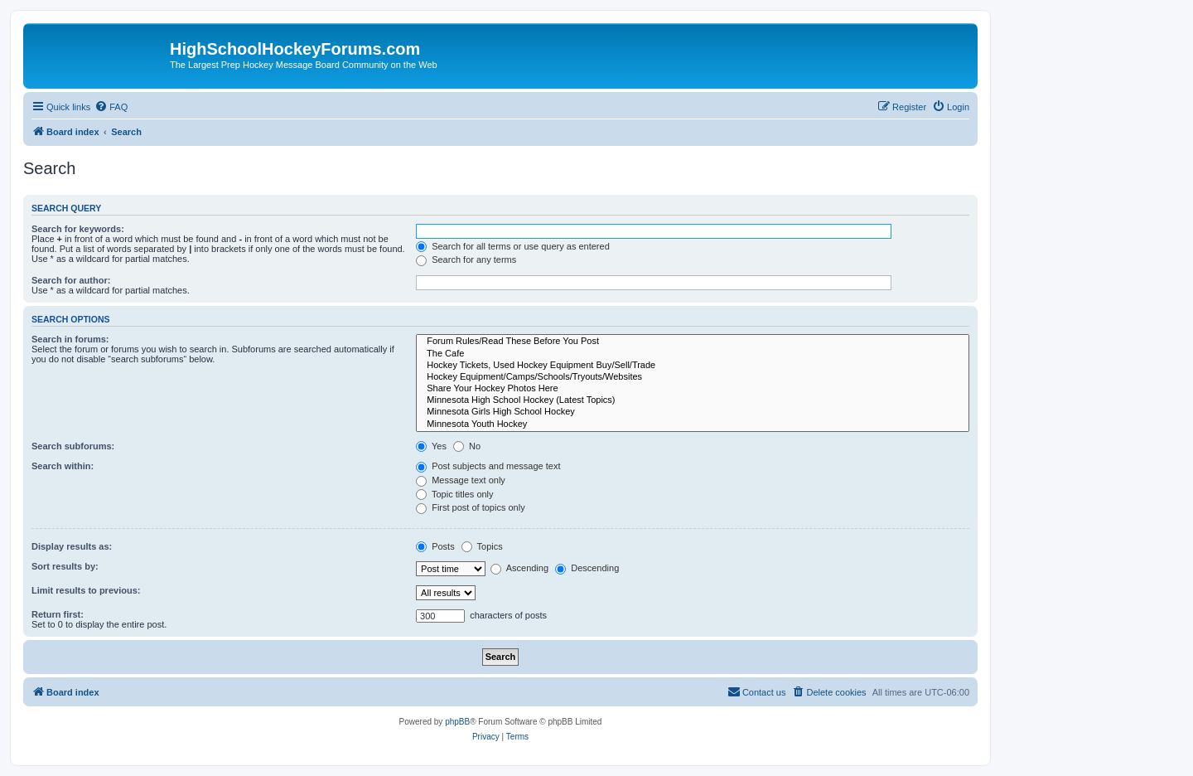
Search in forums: (70, 339)
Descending (587, 568)
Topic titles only (454, 494)
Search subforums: (72, 446)
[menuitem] (111, 107)
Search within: (62, 466)
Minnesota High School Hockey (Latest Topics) (693, 400)
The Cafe (693, 354)
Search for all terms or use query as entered (513, 246)
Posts (435, 546)
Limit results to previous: (85, 590)
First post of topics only (470, 507)
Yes (431, 446)
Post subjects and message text (488, 466)
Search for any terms (466, 259)
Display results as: (71, 546)
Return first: (57, 614)
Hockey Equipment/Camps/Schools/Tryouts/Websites (693, 377)
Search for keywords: (77, 229)
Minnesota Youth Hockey (693, 424)
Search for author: (70, 280)
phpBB (457, 721)
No (467, 446)
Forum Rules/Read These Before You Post (693, 341)
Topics (482, 546)
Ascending (519, 568)
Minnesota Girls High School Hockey (693, 412)
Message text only (460, 480)
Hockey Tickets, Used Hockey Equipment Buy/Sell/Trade (693, 365)
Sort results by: (65, 566)
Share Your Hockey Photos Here (693, 389)
